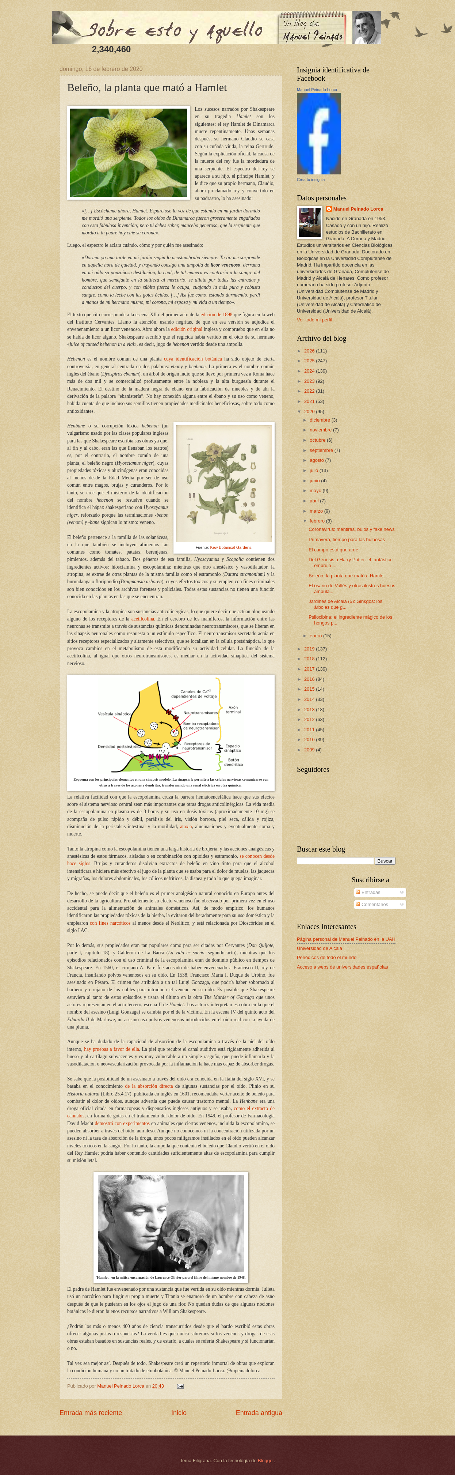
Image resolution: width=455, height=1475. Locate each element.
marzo (317, 511)
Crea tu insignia (311, 179)
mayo (316, 490)
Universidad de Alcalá (319, 948)
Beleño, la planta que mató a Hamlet (347, 575)
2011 (310, 729)
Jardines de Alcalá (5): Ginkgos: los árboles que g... (345, 604)
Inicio (179, 1412)
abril (315, 500)
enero (316, 635)
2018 (310, 658)
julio (314, 470)
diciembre (320, 420)
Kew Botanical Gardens (230, 547)
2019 (310, 649)
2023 (310, 381)
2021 (310, 401)
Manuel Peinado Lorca (317, 89)
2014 (310, 699)
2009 (310, 749)
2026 (310, 351)
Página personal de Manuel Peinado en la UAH (346, 939)
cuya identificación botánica (193, 359)
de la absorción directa (149, 1086)
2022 (310, 391)
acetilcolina (142, 619)
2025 (310, 360)
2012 (310, 719)
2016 (310, 679)
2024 (310, 371)
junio (315, 480)
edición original (187, 329)
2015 (310, 689)
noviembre (321, 430)
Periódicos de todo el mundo (326, 957)
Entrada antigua (259, 1412)
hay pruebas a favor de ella (111, 1049)
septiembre (322, 450)
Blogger (266, 1460)
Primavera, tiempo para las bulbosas (347, 539)
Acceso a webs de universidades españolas (342, 967)
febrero (318, 521)
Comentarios (372, 904)
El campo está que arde (333, 549)
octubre (318, 440)
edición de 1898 (216, 314)
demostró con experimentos (122, 1123)
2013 (310, 709)
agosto (317, 460)
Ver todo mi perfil (314, 319)
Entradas (368, 892)
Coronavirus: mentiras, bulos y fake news (351, 529)
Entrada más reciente (91, 1412)
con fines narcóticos (110, 923)
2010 (310, 739)
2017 (310, 669)
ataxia (186, 826)
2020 (310, 411)
